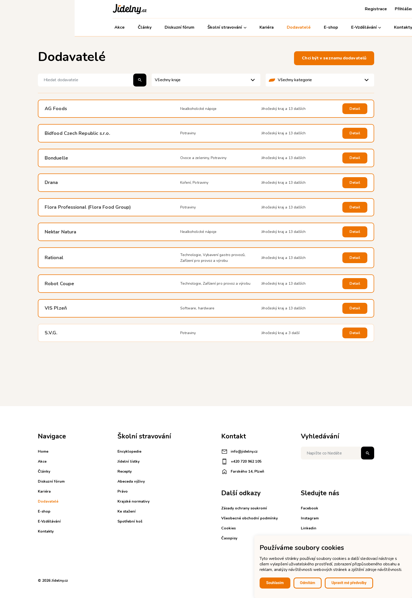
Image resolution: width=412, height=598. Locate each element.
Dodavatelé (224, 27)
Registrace (301, 9)
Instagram (310, 518)
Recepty (124, 471)
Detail (354, 108)
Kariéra (192, 27)
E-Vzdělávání (291, 27)
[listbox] (206, 80)
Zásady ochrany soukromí (244, 508)
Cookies (228, 528)
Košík (353, 9)
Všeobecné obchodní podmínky (249, 518)
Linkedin (308, 528)
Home (43, 451)
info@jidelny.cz (239, 451)
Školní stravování (152, 27)
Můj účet (361, 27)
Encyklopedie (129, 451)
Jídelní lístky (128, 461)
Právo (122, 491)
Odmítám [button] (307, 583)
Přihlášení (330, 9)
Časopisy (229, 538)
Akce (45, 27)
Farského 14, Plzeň (242, 471)
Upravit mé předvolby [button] (348, 583)
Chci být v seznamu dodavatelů (334, 58)
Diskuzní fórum (105, 27)
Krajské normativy (133, 501)
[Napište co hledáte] (337, 453)
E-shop (256, 27)
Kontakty (329, 27)
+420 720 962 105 (241, 461)
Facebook (309, 508)
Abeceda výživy (131, 481)
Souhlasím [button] (275, 583)
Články (70, 27)
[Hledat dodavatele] (92, 80)
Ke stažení (126, 511)
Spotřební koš (129, 521)
